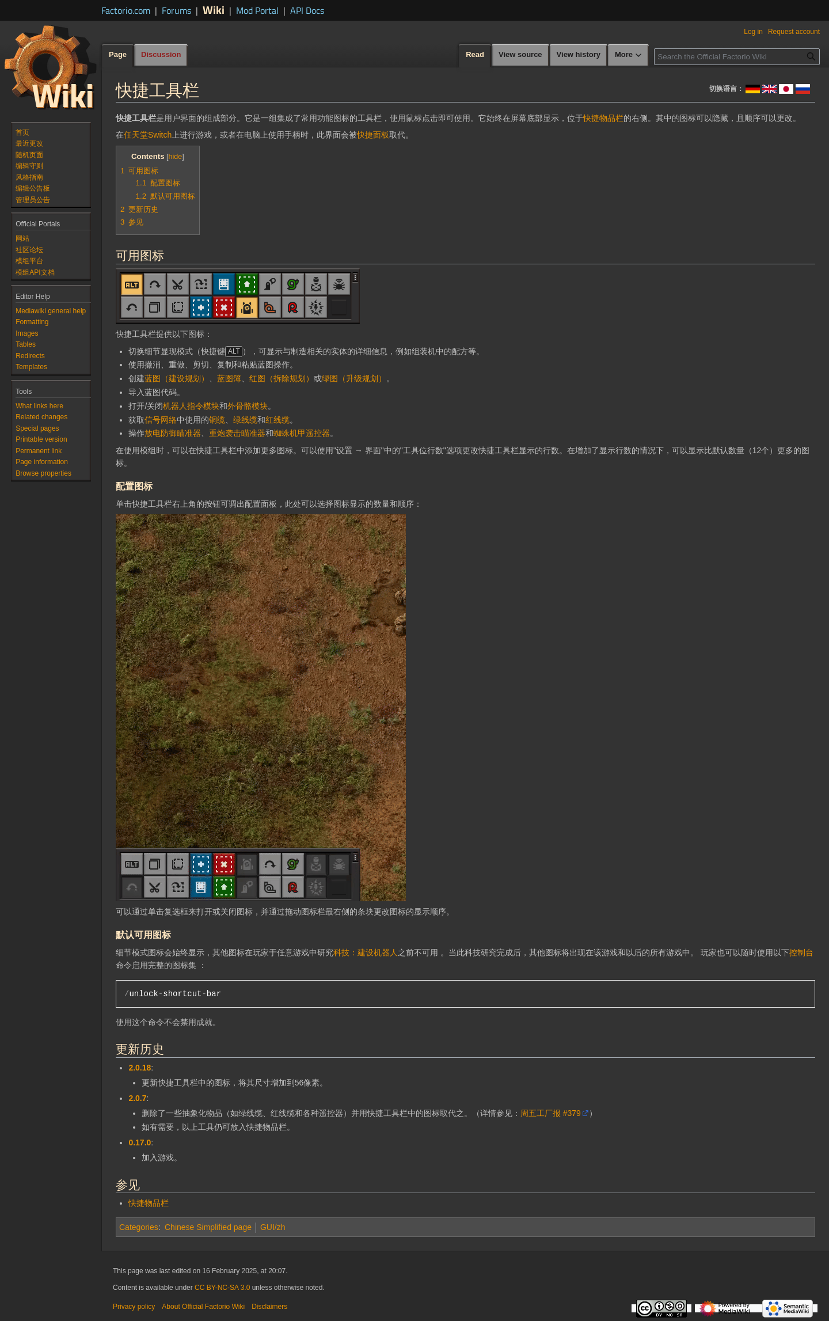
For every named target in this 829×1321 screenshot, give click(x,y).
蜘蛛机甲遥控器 (301, 433)
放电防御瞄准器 (172, 433)
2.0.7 (137, 1098)
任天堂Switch (148, 134)
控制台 (801, 952)
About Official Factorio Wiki (203, 1307)
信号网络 (160, 419)
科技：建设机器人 (365, 952)
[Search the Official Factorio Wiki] (737, 56)
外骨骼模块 (247, 406)
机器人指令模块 (191, 406)
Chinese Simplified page (208, 1227)
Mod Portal (257, 10)
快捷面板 (373, 134)
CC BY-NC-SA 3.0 (222, 1288)
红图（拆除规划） (281, 378)
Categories (138, 1227)
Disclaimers (269, 1307)
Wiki (214, 9)
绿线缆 (245, 419)
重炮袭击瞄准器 (237, 433)
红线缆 (277, 419)
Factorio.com (125, 10)
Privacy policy (134, 1307)
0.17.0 (139, 1142)
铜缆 (217, 419)
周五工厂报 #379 (550, 1113)
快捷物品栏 (603, 118)
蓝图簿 (229, 378)
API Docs (307, 10)
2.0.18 (139, 1067)
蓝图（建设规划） (176, 378)
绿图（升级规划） (354, 378)
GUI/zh (273, 1227)
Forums (176, 10)
